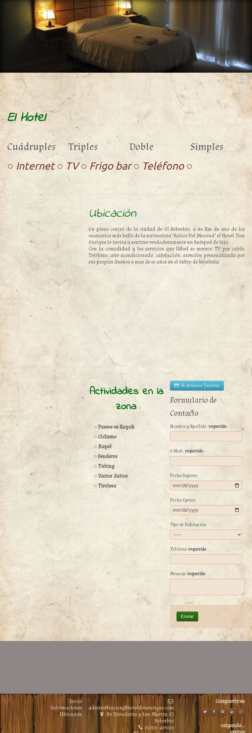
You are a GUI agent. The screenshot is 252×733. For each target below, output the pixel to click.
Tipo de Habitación (188, 525)
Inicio (76, 701)
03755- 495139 (159, 727)
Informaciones (66, 708)
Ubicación (71, 714)
